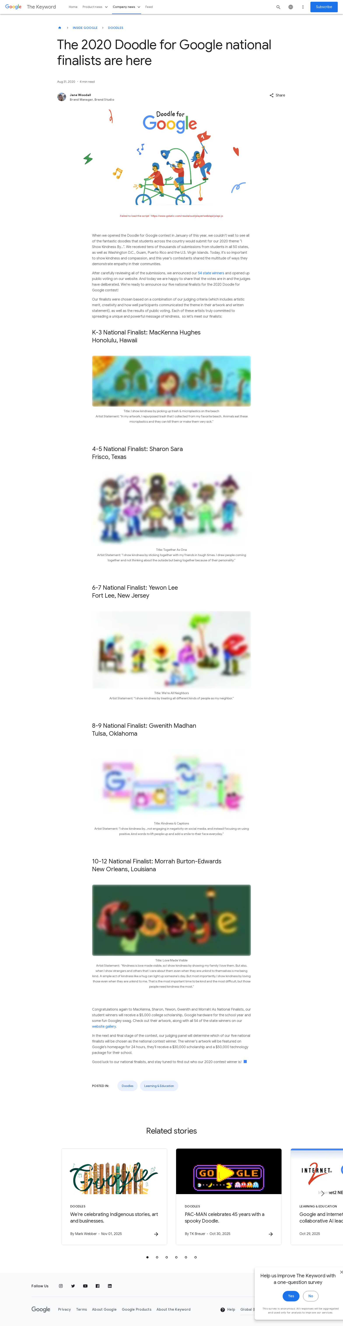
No (298, 1308)
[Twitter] (73, 1286)
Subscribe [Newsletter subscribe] (324, 7)
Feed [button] (149, 7)
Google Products (136, 1309)
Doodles (115, 28)
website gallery (104, 1026)
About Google (104, 1309)
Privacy (64, 1309)
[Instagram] (61, 1286)
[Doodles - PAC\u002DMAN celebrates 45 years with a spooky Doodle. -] (229, 1197)
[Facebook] (97, 1286)
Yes (279, 1308)
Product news (96, 7)
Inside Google (85, 28)
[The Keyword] (59, 28)
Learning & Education (159, 1086)
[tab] (147, 1257)
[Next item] (322, 1193)
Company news (127, 7)
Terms (81, 1309)
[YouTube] (85, 1286)
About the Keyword (174, 1309)
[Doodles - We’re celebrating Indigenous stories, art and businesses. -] (114, 1197)
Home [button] (73, 7)
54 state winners (211, 273)
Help (227, 1309)
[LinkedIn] (110, 1286)
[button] (277, 95)
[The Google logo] (41, 1309)
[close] (329, 1284)
